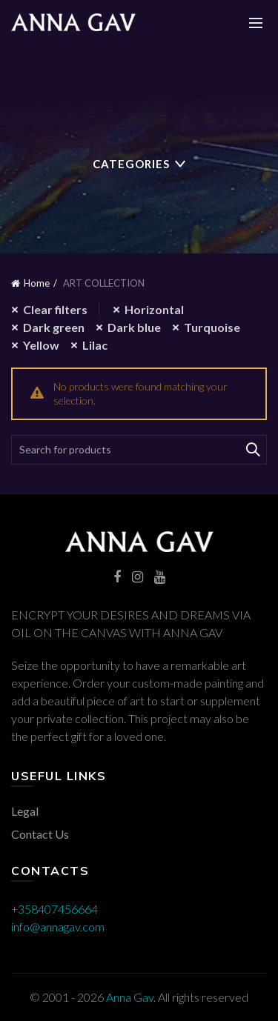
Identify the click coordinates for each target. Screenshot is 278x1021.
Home (37, 283)
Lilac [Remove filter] (94, 345)
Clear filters (55, 309)
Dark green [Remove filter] (54, 327)
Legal (25, 811)
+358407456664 (54, 909)
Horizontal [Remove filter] (154, 309)
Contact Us (40, 834)
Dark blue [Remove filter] (134, 327)
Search (252, 450)
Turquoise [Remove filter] (212, 327)
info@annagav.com (58, 926)
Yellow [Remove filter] (41, 345)
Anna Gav (129, 997)
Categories (131, 163)
